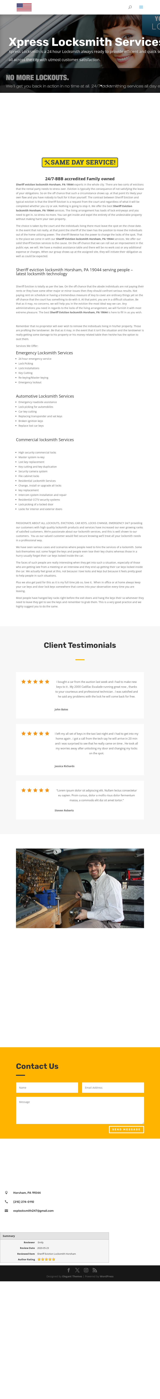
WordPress (107, 1276)
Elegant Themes (72, 1276)
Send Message (126, 1129)
